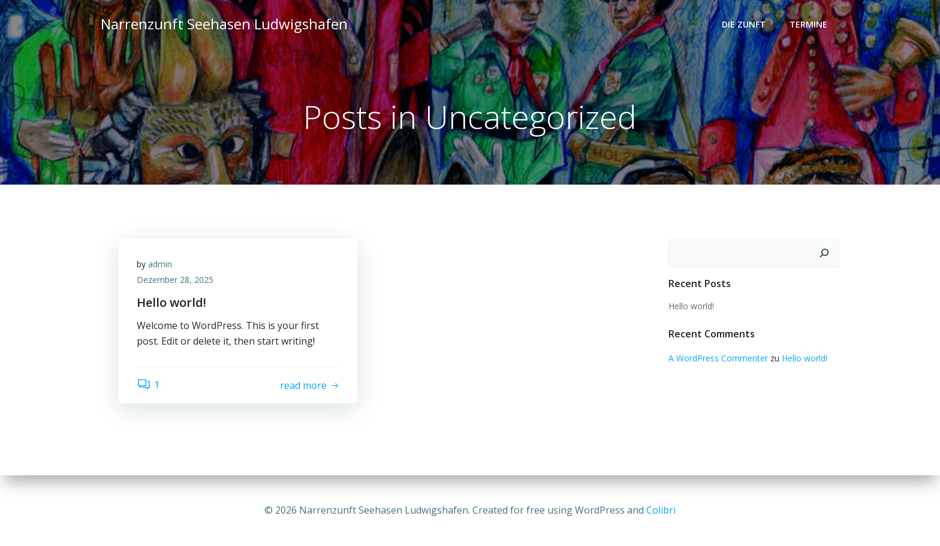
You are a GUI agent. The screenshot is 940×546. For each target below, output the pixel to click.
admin (160, 264)
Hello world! (691, 306)
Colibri (661, 510)
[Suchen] (824, 253)
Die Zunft (744, 24)
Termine (808, 24)
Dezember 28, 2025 (175, 279)
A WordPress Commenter (718, 358)
